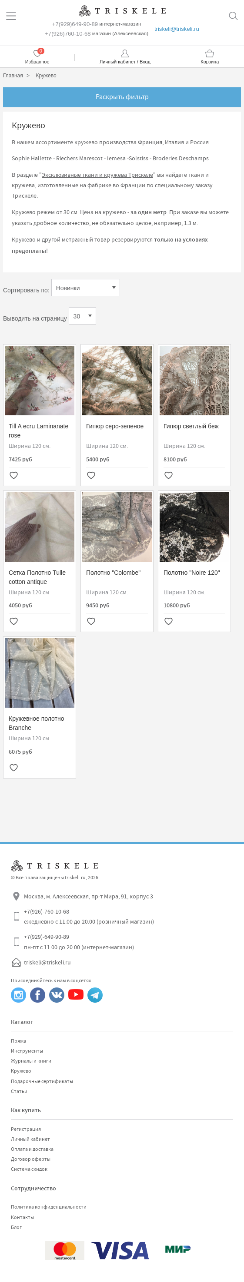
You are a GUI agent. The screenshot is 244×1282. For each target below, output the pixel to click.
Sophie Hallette (32, 158)
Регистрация (26, 1129)
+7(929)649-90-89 (75, 24)
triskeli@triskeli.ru (176, 29)
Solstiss (138, 158)
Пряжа (18, 1040)
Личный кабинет (30, 1139)
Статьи (19, 1091)
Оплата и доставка (32, 1149)
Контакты (22, 1217)
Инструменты (27, 1050)
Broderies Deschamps (181, 158)
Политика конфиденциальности (49, 1206)
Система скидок (29, 1169)
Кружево (21, 1070)
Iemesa (116, 158)
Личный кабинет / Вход (125, 61)
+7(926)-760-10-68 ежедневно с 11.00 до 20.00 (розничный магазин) (89, 917)
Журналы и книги (31, 1060)
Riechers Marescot (79, 158)
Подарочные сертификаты (42, 1081)
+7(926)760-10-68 (67, 33)
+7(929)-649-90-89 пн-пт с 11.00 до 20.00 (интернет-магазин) (79, 942)
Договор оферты (30, 1159)
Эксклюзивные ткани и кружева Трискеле (97, 175)
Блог (16, 1227)
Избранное (37, 61)
